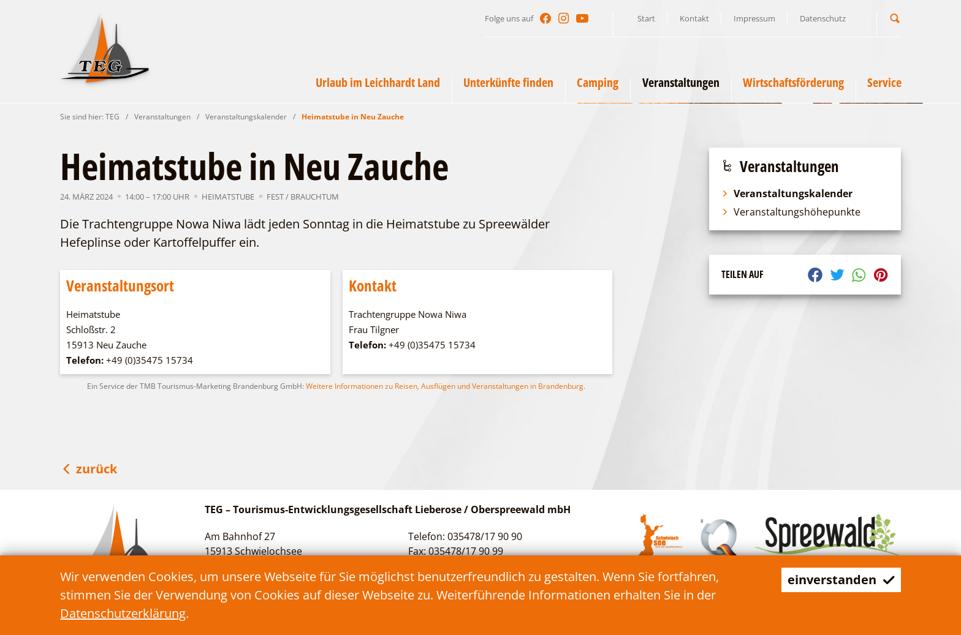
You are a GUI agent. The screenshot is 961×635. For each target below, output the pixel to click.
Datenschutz (823, 18)
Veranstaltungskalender (246, 116)
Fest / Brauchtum (303, 196)
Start (646, 18)
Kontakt (694, 18)
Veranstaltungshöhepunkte (790, 212)
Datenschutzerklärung (123, 613)
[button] (895, 18)
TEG (112, 116)
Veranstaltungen (162, 116)
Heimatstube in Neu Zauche (353, 116)
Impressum (754, 18)
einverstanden (841, 579)
